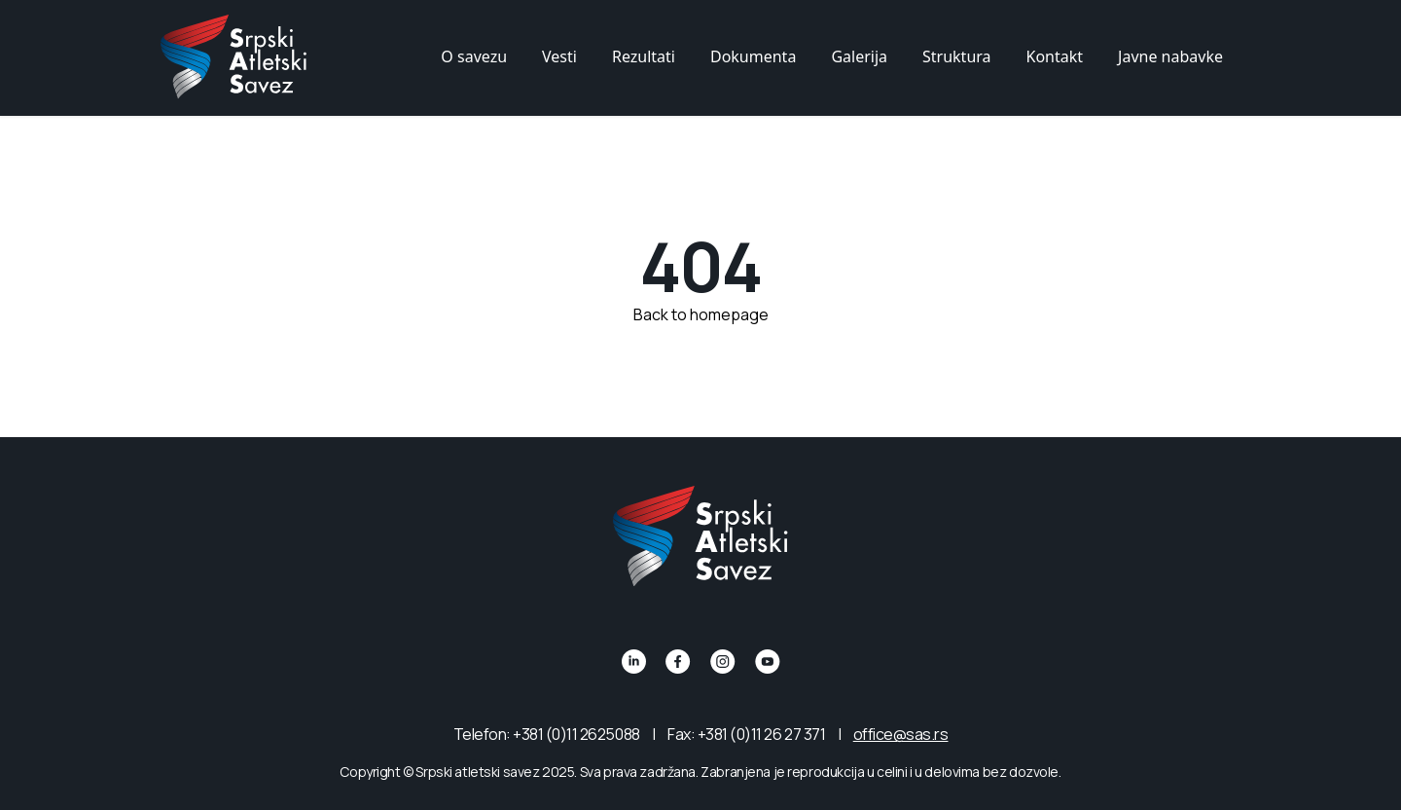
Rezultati (643, 56)
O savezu (474, 56)
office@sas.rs (901, 734)
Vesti (559, 56)
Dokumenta (753, 56)
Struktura (956, 56)
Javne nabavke (1170, 56)
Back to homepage (701, 313)
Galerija (859, 56)
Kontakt (1055, 56)
